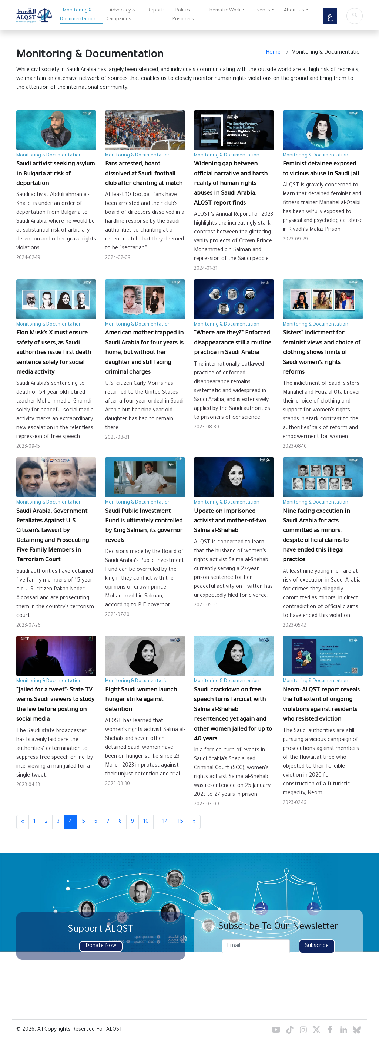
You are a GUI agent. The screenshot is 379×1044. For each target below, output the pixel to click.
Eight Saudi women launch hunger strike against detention (141, 700)
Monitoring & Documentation (77, 15)
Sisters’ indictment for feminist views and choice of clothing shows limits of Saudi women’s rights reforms (321, 353)
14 (165, 822)
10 (146, 822)
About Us (294, 10)
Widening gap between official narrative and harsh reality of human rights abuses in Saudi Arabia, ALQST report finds (231, 184)
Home (273, 53)
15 (180, 822)
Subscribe (317, 946)
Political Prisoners (183, 15)
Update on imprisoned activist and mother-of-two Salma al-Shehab (230, 522)
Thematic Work (224, 10)
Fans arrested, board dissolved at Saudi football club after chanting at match (143, 174)
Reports (157, 10)
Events (262, 10)
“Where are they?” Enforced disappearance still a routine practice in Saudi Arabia (232, 343)
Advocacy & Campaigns (121, 15)
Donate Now (100, 946)
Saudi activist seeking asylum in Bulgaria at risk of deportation (55, 174)
